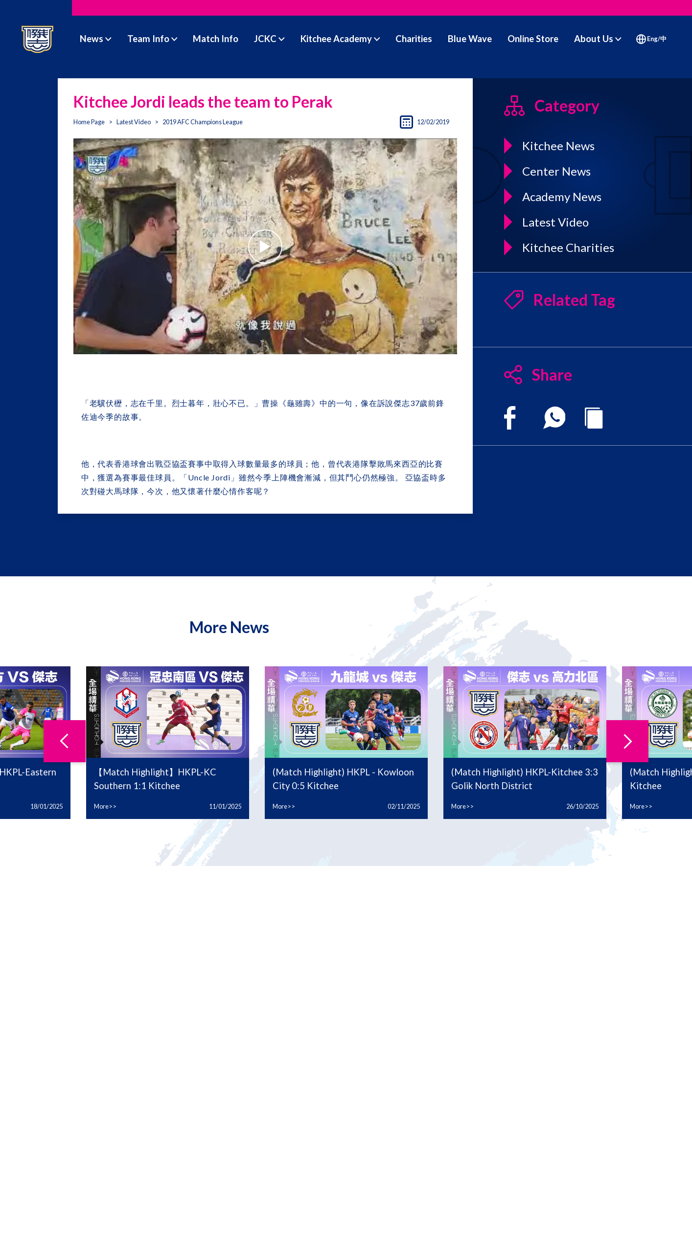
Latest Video (133, 122)
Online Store (532, 38)
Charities (413, 38)
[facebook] (509, 418)
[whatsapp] (554, 418)
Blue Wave (470, 38)
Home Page (89, 122)
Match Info (215, 38)
